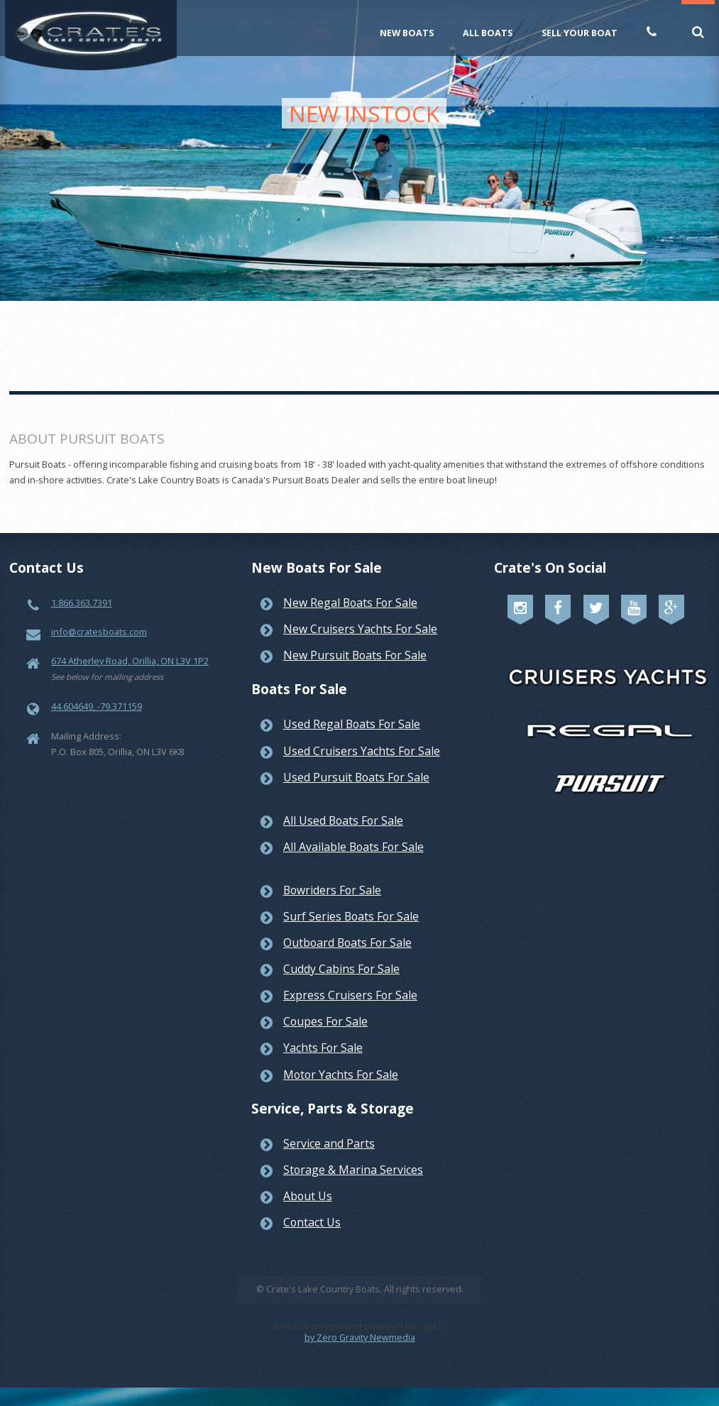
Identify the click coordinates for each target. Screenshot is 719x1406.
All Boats (487, 32)
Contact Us (312, 1222)
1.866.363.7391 (81, 602)
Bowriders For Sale (332, 890)
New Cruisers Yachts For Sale (360, 629)
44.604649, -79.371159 (96, 706)
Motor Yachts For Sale (340, 1074)
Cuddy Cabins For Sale (341, 969)
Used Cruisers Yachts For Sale (361, 751)
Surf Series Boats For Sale (351, 916)
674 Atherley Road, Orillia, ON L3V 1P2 (130, 660)
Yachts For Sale (323, 1047)
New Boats (407, 32)
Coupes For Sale (325, 1021)
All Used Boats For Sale (343, 820)
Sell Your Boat (580, 32)
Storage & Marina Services (353, 1169)
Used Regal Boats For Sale (351, 724)
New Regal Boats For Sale (350, 602)
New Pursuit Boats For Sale (355, 655)
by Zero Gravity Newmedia (359, 1337)
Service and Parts (329, 1143)
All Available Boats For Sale (353, 847)
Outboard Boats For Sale (347, 942)
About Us (307, 1196)
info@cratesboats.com (99, 631)
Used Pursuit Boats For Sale (356, 777)
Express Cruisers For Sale (350, 995)
